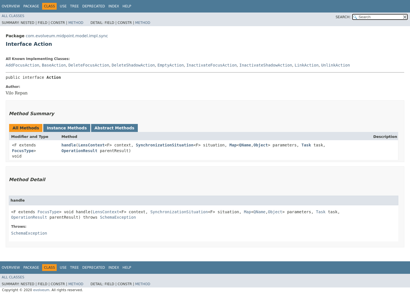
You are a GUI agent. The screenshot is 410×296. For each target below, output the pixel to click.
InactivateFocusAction (211, 65)
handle (69, 145)
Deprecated (93, 6)
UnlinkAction (335, 65)
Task (306, 145)
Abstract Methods (114, 128)
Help (126, 6)
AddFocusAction (22, 65)
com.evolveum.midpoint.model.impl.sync (67, 36)
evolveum (41, 290)
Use (63, 6)
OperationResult (79, 150)
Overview (11, 6)
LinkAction (307, 65)
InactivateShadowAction (265, 65)
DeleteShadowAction (133, 65)
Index (113, 6)
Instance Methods (67, 128)
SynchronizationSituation (164, 145)
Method (75, 23)
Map (233, 145)
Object (260, 145)
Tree (74, 6)
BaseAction (54, 65)
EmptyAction (170, 65)
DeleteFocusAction (88, 65)
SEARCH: (343, 17)
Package (31, 6)
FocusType (23, 150)
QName (245, 145)
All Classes (13, 16)
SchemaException (118, 217)
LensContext (91, 145)
